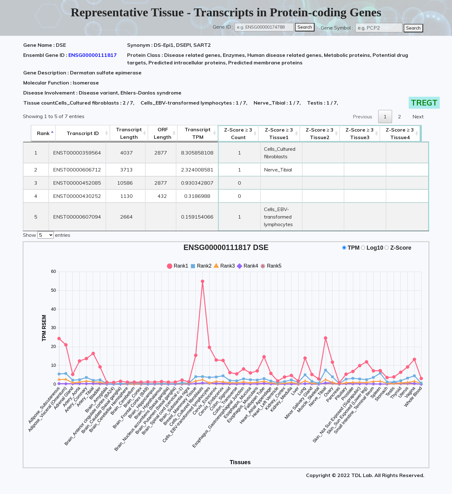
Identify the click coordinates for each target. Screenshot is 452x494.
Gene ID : (223, 27)
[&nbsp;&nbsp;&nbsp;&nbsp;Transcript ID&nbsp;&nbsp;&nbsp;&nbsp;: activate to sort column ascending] (75, 133)
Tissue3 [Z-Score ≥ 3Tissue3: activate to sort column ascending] (368, 133)
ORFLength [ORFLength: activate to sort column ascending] (155, 133)
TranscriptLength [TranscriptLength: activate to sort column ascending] (122, 133)
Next (418, 116)
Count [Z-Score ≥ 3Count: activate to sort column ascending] (231, 133)
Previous (362, 116)
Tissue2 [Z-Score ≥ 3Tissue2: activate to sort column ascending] (328, 133)
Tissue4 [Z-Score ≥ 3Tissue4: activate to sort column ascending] (409, 133)
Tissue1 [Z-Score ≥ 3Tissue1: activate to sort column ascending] (280, 133)
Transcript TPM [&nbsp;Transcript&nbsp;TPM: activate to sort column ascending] (190, 133)
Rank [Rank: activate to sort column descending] (35, 133)
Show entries (46, 234)
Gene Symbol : (337, 27)
